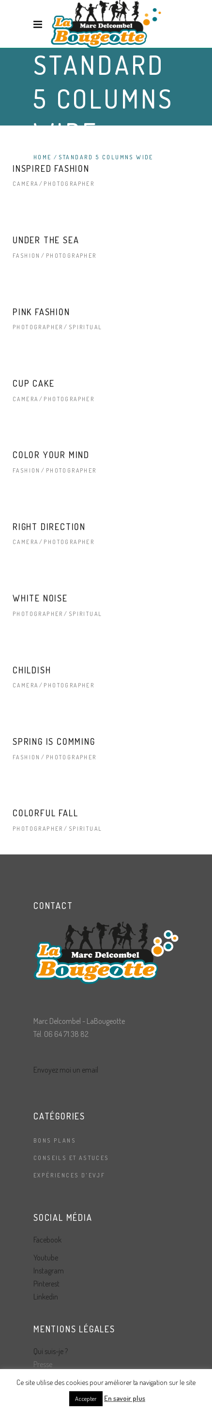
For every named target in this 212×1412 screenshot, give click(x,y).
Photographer (69, 183)
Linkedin (45, 1296)
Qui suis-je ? (50, 1351)
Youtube (45, 1257)
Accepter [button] (86, 1398)
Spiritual (86, 327)
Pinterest (46, 1283)
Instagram (48, 1270)
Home (42, 157)
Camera (25, 183)
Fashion (27, 255)
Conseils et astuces (71, 1157)
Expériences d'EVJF (69, 1175)
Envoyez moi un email (65, 1070)
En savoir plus (124, 1398)
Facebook (47, 1239)
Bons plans (54, 1140)
